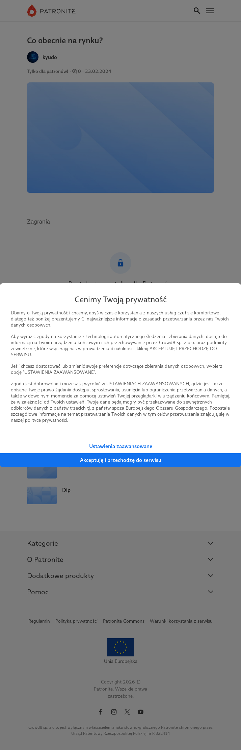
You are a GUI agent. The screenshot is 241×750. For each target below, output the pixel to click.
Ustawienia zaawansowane (120, 446)
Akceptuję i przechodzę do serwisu (120, 460)
